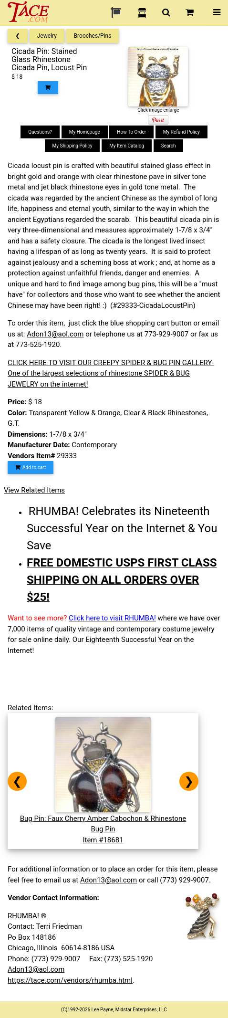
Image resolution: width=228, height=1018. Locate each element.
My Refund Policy (181, 132)
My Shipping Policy (72, 145)
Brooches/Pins (93, 35)
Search (168, 145)
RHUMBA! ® (27, 916)
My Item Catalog (126, 145)
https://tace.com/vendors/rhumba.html (70, 980)
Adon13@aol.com (55, 334)
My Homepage (84, 132)
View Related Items (34, 490)
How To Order (131, 132)
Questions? (40, 132)
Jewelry (47, 35)
